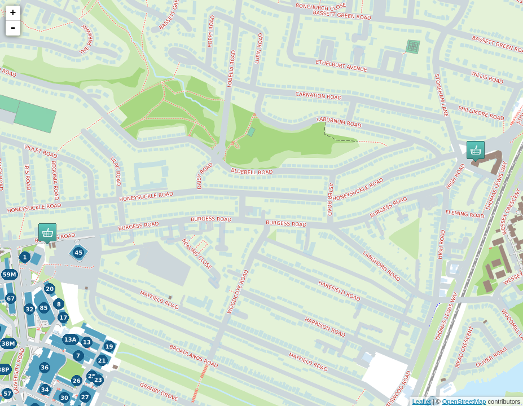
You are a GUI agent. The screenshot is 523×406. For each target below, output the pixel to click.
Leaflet (421, 401)
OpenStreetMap (464, 401)
